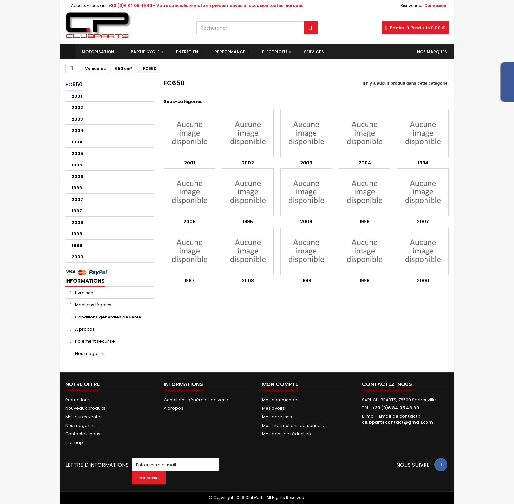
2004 (78, 130)
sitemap (74, 442)
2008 (77, 222)
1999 (77, 245)
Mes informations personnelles (295, 425)
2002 (77, 107)
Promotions (77, 400)
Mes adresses (277, 417)
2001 (77, 96)
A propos (84, 329)
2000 (77, 257)
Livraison (83, 293)
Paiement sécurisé (94, 341)
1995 (77, 165)
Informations (85, 281)
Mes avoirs (273, 408)
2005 (77, 153)
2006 (77, 176)
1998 (77, 234)
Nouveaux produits (85, 408)
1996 (77, 188)
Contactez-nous (82, 434)
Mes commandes (281, 400)
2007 (77, 199)
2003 (77, 119)
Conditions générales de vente (107, 317)
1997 (77, 211)
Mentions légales (92, 305)
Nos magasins (90, 353)
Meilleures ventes (84, 417)
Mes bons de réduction (286, 434)
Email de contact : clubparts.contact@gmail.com (397, 419)
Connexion (435, 5)
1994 (77, 142)
